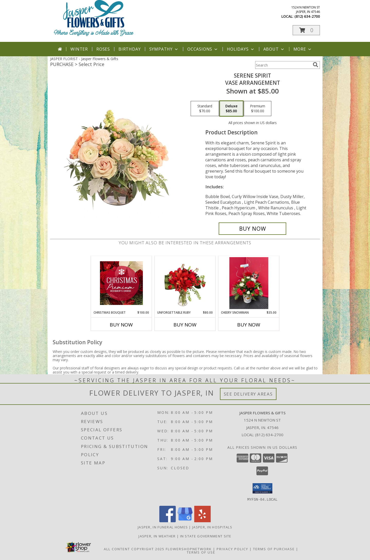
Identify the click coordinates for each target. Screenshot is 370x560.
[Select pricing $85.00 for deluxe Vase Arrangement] (231, 108)
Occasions (202, 49)
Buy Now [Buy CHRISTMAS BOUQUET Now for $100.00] (121, 324)
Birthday (129, 49)
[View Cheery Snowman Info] (248, 283)
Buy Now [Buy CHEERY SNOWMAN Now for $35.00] (248, 324)
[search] (315, 65)
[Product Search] (282, 65)
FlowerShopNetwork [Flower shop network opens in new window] (189, 548)
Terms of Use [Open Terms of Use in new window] (201, 552)
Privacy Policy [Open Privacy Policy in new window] (232, 548)
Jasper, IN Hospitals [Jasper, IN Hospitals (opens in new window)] (212, 527)
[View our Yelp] (202, 520)
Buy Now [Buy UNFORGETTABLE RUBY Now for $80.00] (185, 324)
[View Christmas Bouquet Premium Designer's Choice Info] (121, 283)
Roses (103, 49)
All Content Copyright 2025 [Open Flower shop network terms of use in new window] (134, 548)
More (302, 49)
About (274, 49)
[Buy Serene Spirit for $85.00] (252, 228)
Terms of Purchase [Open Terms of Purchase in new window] (274, 548)
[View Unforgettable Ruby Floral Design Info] (185, 283)
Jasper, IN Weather (156, 536)
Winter (79, 49)
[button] (306, 30)
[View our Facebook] (167, 520)
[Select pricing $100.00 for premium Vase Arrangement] (257, 108)
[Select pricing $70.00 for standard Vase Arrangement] (205, 108)
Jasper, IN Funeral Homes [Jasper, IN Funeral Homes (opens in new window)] (163, 527)
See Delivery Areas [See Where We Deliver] (248, 394)
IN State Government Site (206, 536)
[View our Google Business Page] (185, 520)
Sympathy (164, 49)
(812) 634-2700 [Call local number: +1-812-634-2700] (307, 16)
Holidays (241, 49)
